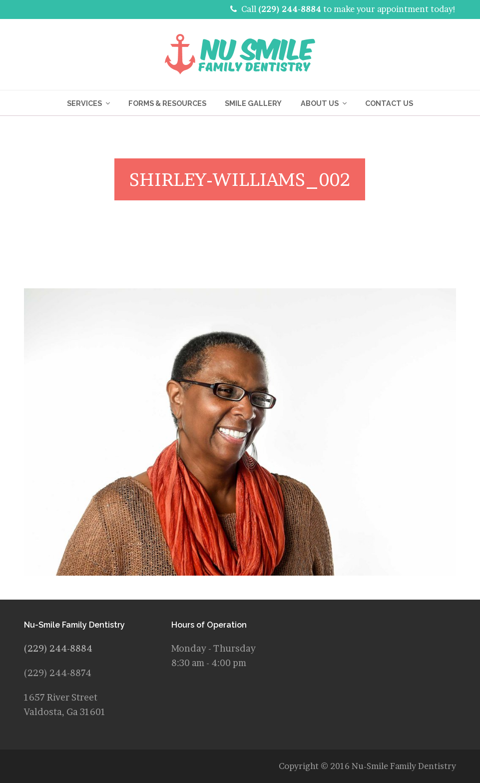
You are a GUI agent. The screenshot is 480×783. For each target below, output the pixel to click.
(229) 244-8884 (289, 9)
